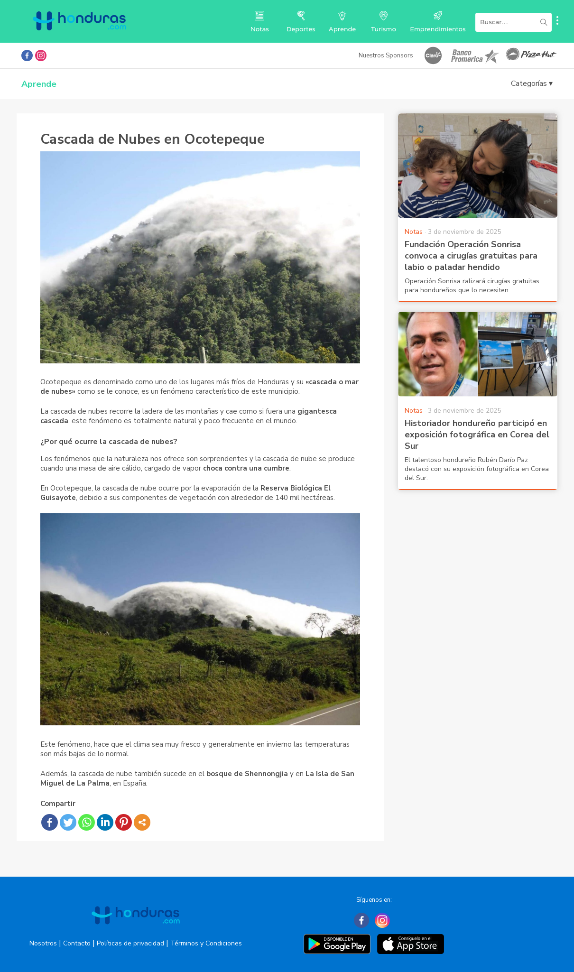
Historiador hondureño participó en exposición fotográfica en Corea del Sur (477, 434)
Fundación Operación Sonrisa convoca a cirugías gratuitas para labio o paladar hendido (471, 256)
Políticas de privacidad (130, 943)
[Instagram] (382, 920)
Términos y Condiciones (206, 943)
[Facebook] (361, 920)
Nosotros (43, 943)
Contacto (77, 943)
